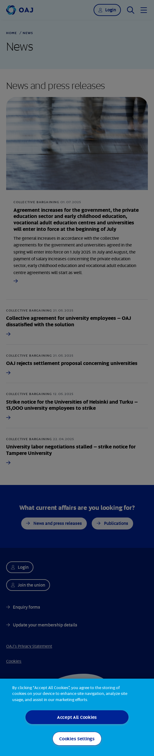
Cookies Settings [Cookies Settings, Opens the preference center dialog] (77, 739)
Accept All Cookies (77, 717)
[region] (77, 717)
